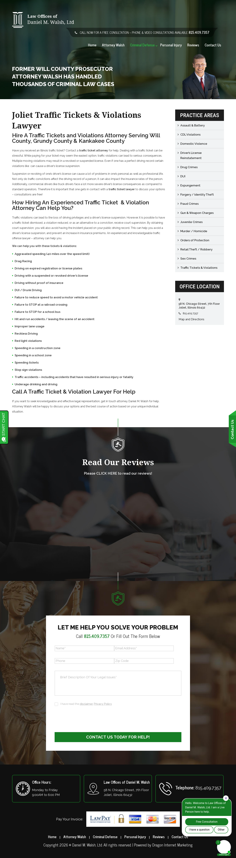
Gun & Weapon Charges (197, 213)
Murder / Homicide (193, 231)
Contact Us (213, 45)
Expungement (190, 185)
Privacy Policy (103, 704)
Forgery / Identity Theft (197, 194)
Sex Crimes (188, 258)
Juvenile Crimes (191, 222)
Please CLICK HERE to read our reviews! (118, 473)
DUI (182, 176)
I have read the (86, 704)
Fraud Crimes (189, 203)
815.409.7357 (199, 32)
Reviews (193, 45)
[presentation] (81, 716)
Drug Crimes (189, 167)
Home (92, 45)
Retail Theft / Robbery (196, 249)
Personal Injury (171, 45)
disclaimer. (86, 704)
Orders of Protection (194, 240)
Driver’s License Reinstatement (191, 155)
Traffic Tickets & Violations (198, 267)
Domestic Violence (193, 143)
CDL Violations (190, 134)
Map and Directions (191, 319)
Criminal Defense (142, 45)
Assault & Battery (192, 125)
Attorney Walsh (113, 45)
